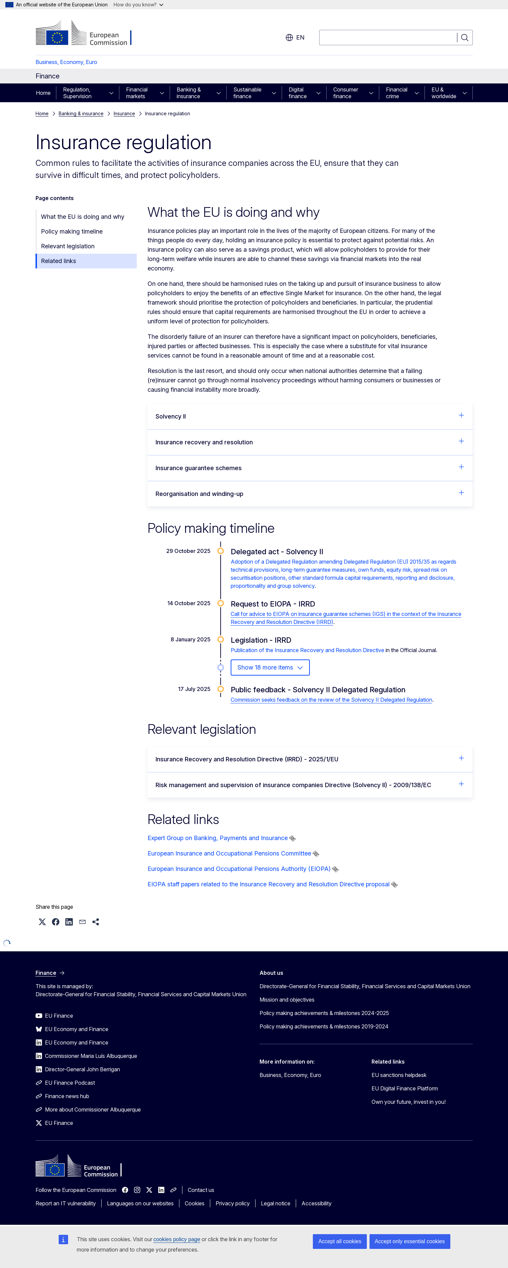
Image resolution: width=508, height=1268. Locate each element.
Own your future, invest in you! (409, 1101)
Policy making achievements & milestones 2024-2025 (324, 1013)
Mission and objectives (287, 999)
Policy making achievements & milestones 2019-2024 (324, 1026)
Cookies (195, 1203)
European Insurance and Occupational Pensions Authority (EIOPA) (239, 868)
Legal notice (275, 1203)
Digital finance (298, 93)
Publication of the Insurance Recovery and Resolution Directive (307, 650)
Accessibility (316, 1203)
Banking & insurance (189, 93)
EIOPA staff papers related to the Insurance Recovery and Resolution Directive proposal (269, 884)
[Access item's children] (113, 92)
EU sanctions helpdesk (399, 1075)
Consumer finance (345, 93)
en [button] (294, 38)
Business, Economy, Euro (66, 62)
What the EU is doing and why (82, 216)
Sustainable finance (247, 93)
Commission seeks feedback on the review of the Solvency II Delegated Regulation (331, 699)
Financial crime (396, 93)
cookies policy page (177, 1239)
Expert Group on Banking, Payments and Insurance (218, 837)
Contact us (201, 1190)
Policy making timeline (72, 231)
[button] (42, 921)
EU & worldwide (444, 93)
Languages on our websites (140, 1203)
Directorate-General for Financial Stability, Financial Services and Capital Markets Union (365, 986)
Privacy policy (233, 1203)
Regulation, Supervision (77, 93)
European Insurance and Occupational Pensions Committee (229, 853)
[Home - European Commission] (90, 33)
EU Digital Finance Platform (405, 1088)
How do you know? (138, 4)
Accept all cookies (339, 1241)
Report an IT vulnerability (66, 1203)
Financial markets (137, 93)
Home (43, 92)
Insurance (124, 113)
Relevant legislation (68, 246)
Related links (58, 260)
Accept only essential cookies (410, 1241)
